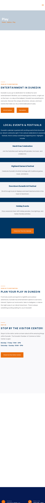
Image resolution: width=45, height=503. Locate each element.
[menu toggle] (43, 5)
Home (4, 22)
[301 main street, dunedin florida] (22, 371)
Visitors (9, 22)
